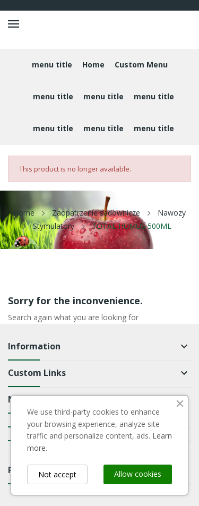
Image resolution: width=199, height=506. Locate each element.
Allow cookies (137, 474)
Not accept (57, 474)
